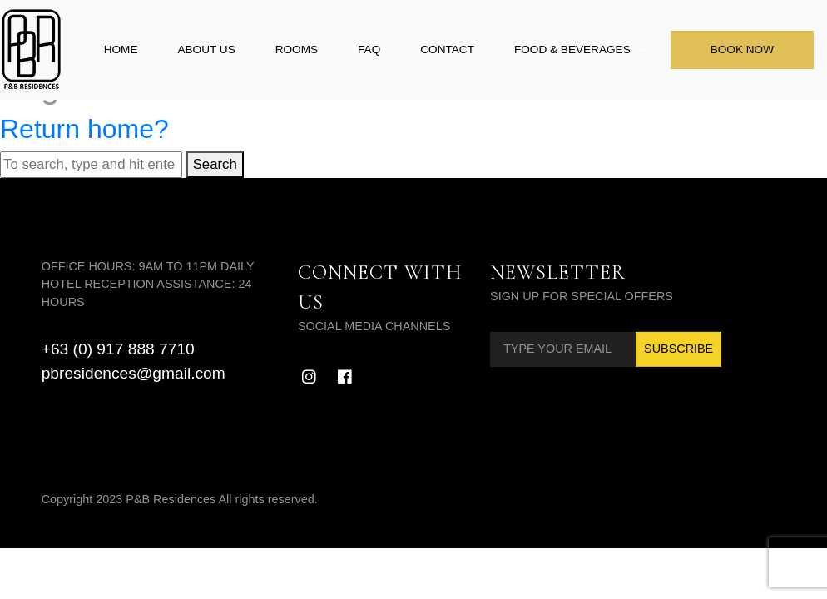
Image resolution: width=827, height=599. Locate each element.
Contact (447, 49)
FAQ (369, 49)
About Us (206, 49)
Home (121, 49)
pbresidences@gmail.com (133, 373)
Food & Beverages (572, 49)
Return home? (84, 129)
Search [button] (215, 164)
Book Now (742, 49)
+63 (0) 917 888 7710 (118, 349)
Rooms (296, 49)
